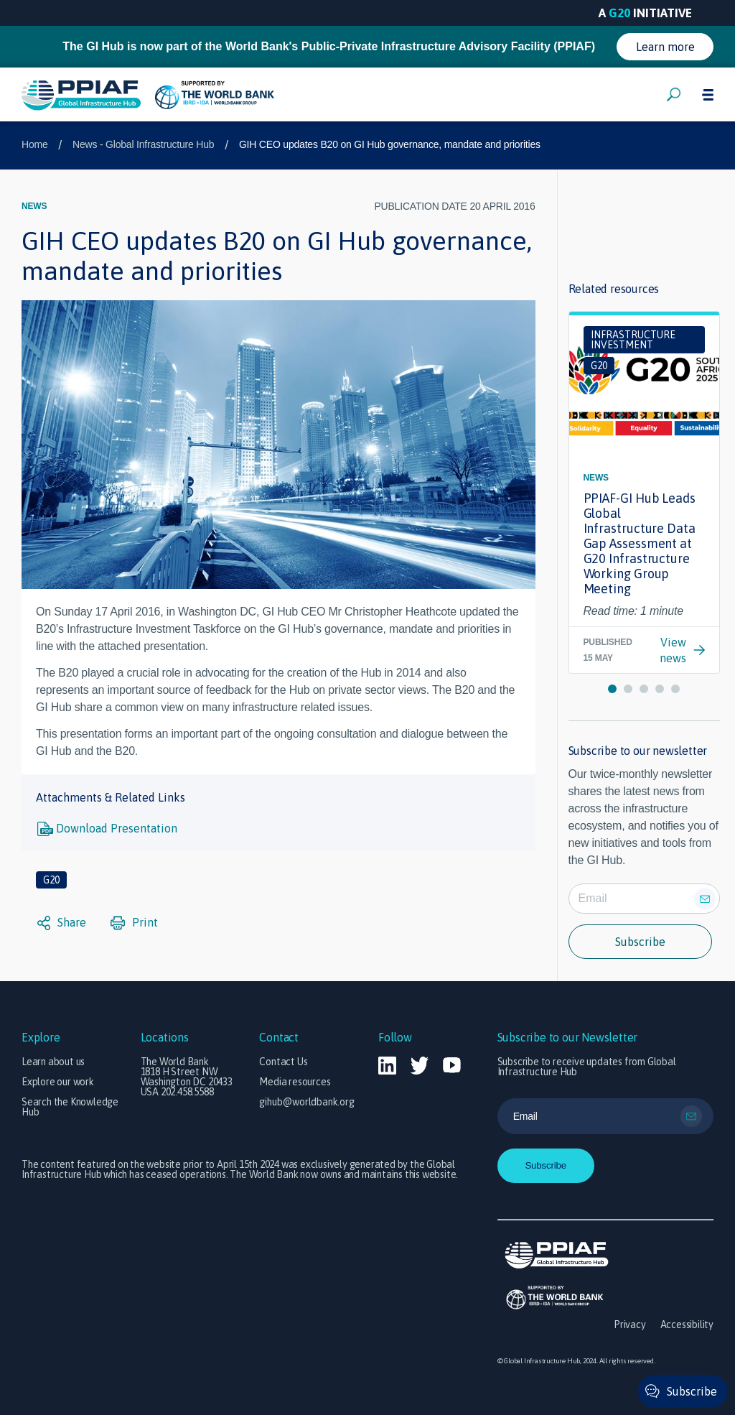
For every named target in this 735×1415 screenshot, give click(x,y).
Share (61, 923)
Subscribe (640, 941)
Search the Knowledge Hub (70, 1107)
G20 (51, 880)
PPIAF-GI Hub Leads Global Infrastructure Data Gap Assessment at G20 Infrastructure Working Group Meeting (640, 543)
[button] (612, 689)
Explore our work (58, 1081)
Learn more (665, 46)
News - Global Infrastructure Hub (143, 144)
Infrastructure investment (633, 340)
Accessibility (686, 1324)
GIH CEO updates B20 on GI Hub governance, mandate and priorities (389, 144)
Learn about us (53, 1061)
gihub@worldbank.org (306, 1102)
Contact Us (283, 1061)
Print (134, 923)
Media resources (294, 1081)
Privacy (630, 1324)
